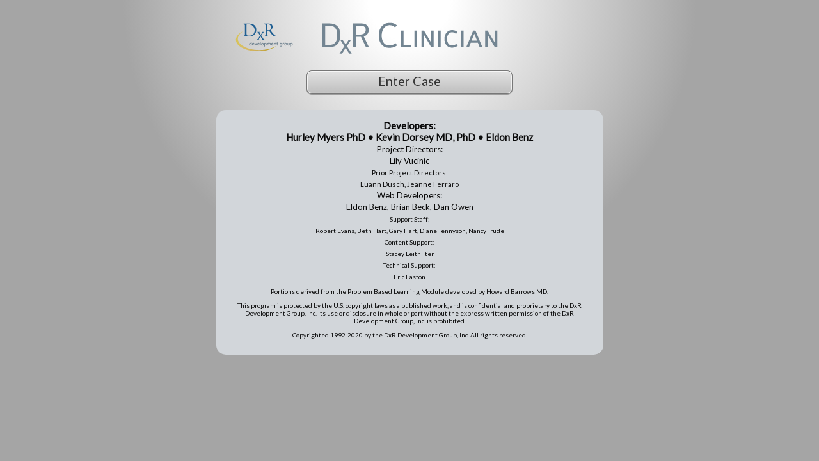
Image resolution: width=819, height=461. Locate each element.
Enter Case (409, 80)
